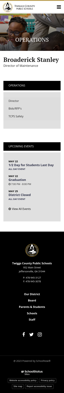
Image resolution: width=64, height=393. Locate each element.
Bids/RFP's (15, 108)
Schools (32, 313)
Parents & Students (32, 307)
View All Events (21, 209)
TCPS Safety (16, 116)
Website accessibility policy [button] (23, 380)
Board (32, 300)
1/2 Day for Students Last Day (31, 165)
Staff (32, 319)
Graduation (17, 180)
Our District (32, 294)
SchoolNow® (43, 360)
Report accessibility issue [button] (39, 386)
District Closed (20, 195)
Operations (17, 85)
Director (14, 101)
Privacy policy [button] (48, 380)
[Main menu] (59, 7)
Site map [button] (17, 386)
